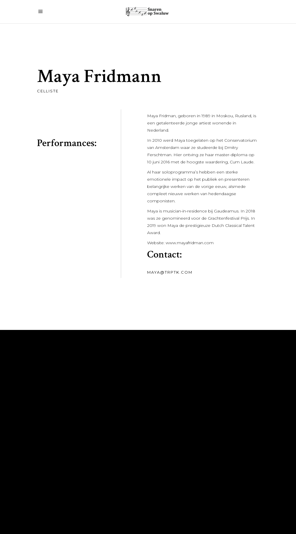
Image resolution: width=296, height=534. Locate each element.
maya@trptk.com (169, 272)
